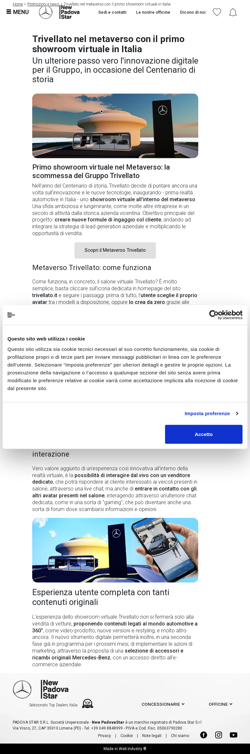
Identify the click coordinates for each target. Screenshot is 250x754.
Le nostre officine (153, 12)
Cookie (126, 735)
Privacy (104, 735)
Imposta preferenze (207, 413)
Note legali (151, 735)
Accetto (204, 434)
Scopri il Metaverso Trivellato (115, 250)
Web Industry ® (132, 748)
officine (218, 704)
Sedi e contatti (112, 12)
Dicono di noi (192, 12)
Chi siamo (180, 735)
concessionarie (161, 704)
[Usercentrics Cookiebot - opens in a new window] (214, 315)
